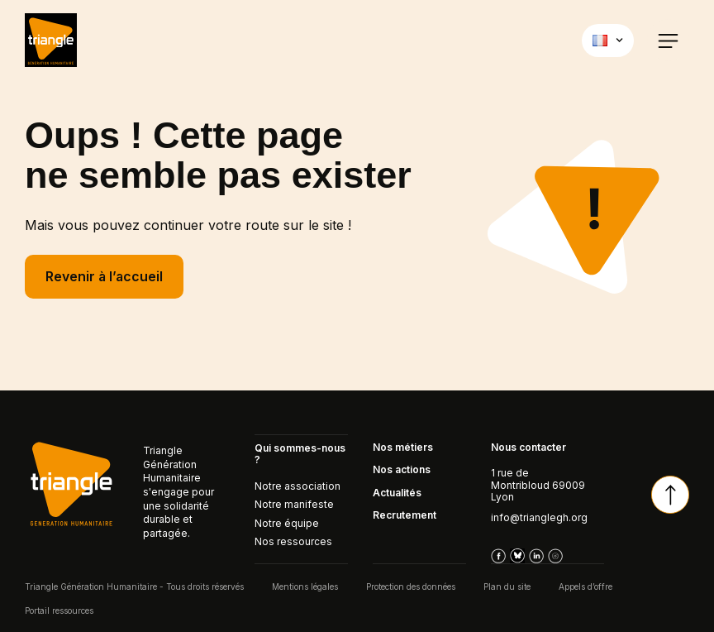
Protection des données (410, 586)
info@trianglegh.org (539, 517)
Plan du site (507, 586)
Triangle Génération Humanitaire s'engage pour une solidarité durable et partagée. (178, 491)
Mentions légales (305, 586)
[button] (668, 40)
